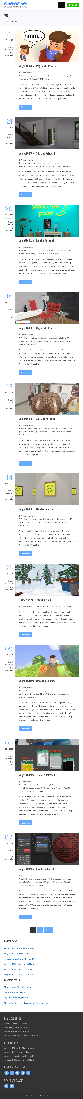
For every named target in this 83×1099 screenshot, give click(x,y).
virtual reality (23, 79)
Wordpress (48, 79)
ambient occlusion (27, 691)
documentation (59, 338)
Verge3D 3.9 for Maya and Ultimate (37, 681)
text (44, 694)
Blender (26, 250)
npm (35, 76)
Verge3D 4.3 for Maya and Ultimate (37, 66)
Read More (25, 107)
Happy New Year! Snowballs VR (35, 599)
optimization (42, 76)
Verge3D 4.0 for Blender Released (36, 509)
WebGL (34, 79)
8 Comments (9, 857)
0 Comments (9, 54)
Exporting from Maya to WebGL (17, 997)
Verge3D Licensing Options (15, 1024)
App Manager (26, 338)
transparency (59, 76)
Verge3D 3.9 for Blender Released (36, 869)
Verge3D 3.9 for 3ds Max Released (37, 775)
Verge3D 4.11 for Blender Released (18, 969)
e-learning (38, 691)
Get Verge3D (73, 5)
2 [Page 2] (39, 929)
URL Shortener (51, 694)
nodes (58, 879)
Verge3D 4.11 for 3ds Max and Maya (19, 964)
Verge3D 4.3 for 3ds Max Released (37, 153)
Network (51, 691)
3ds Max (24, 163)
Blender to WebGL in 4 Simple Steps (19, 987)
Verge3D (67, 76)
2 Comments (9, 407)
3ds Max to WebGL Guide (14, 992)
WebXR (40, 79)
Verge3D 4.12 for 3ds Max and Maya (19, 948)
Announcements (27, 72)
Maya (31, 76)
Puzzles (50, 76)
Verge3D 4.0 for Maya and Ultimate (37, 328)
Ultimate (56, 341)
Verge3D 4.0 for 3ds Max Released (37, 418)
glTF (67, 338)
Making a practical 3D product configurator (22, 1035)
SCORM (39, 694)
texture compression (44, 341)
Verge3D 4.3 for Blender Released (36, 240)
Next (48, 929)
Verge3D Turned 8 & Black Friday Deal (20, 959)
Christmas (42, 606)
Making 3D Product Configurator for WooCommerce (26, 1003)
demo (26, 76)
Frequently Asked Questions (16, 1027)
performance (59, 691)
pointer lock (23, 788)
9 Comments (9, 588)
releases (60, 163)
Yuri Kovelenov (9, 48)
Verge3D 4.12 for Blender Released (18, 953)
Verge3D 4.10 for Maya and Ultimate (19, 974)
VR (30, 79)
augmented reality (41, 338)
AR (22, 76)
